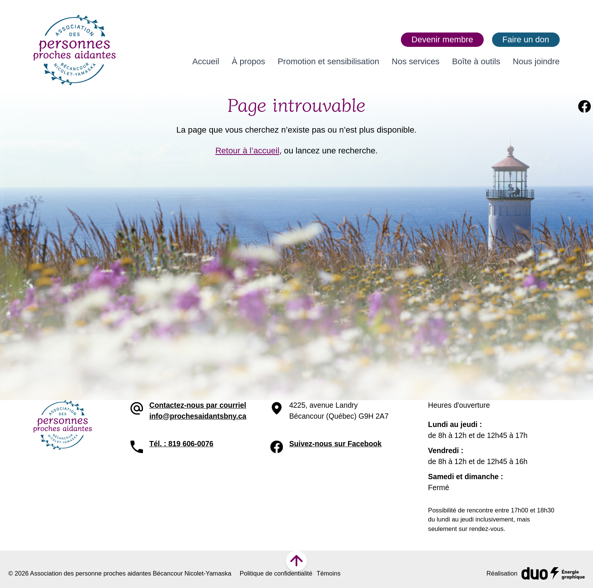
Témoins (328, 573)
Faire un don (525, 39)
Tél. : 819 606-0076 (181, 444)
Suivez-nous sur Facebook (335, 444)
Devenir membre (442, 39)
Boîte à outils (476, 61)
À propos (248, 61)
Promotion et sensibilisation (328, 61)
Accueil (205, 61)
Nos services (415, 61)
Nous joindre (536, 61)
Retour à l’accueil (247, 150)
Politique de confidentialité (276, 573)
